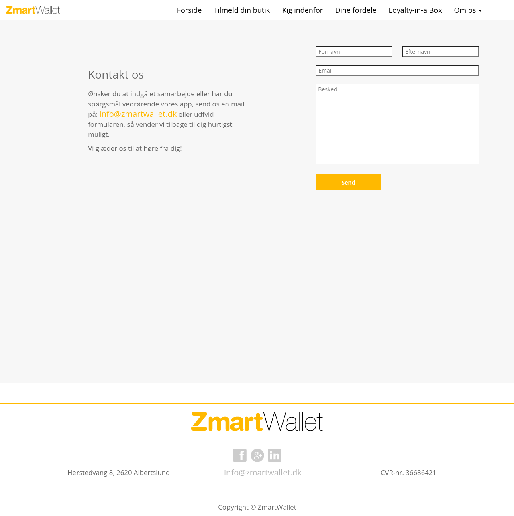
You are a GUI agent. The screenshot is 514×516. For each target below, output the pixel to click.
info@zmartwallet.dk (263, 472)
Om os (468, 10)
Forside (189, 10)
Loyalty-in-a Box (415, 10)
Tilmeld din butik (242, 10)
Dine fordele (355, 10)
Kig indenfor (302, 10)
